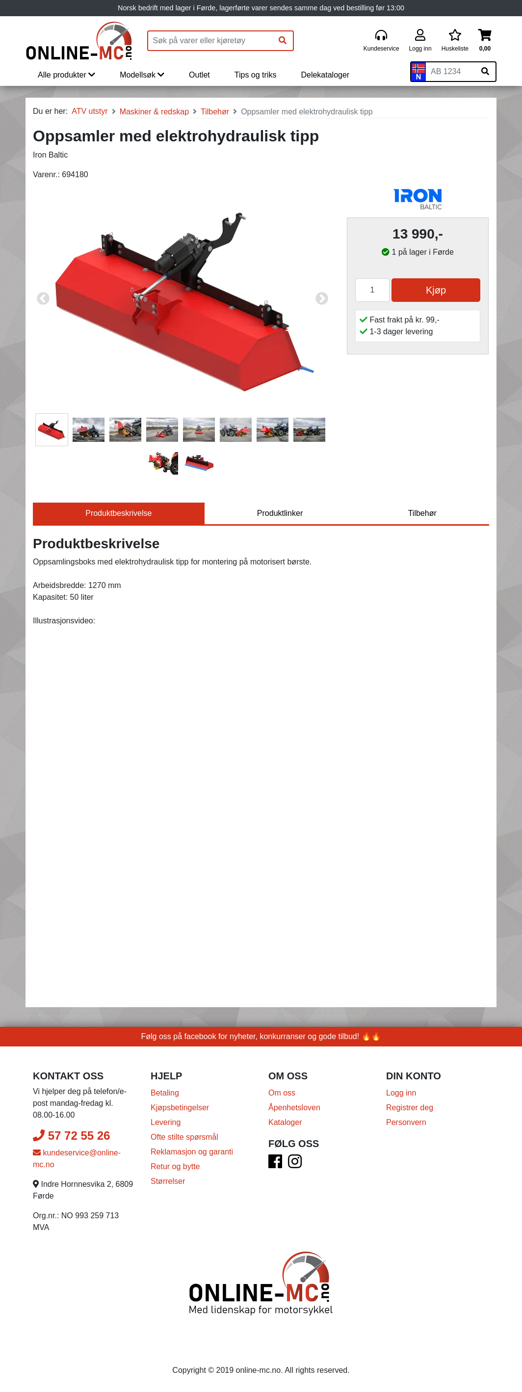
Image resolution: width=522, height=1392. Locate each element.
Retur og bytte (175, 1166)
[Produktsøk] (210, 40)
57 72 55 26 (71, 1135)
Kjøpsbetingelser (180, 1107)
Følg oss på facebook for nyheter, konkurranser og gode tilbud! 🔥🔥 (261, 1036)
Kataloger (285, 1122)
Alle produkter (66, 75)
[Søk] (282, 41)
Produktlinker (280, 513)
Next (321, 299)
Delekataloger (325, 75)
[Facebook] (275, 1164)
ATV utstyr (90, 111)
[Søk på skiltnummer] (485, 71)
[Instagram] (295, 1164)
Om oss (281, 1093)
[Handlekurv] (484, 41)
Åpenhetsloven (294, 1107)
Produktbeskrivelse (118, 513)
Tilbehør (215, 111)
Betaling (165, 1093)
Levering (166, 1122)
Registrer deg (409, 1107)
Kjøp (436, 290)
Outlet (199, 75)
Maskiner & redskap (154, 111)
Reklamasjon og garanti (192, 1152)
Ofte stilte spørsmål (184, 1137)
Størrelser (168, 1181)
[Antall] (372, 290)
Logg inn (401, 1093)
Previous (43, 299)
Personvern (406, 1122)
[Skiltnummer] (450, 71)
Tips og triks (256, 75)
